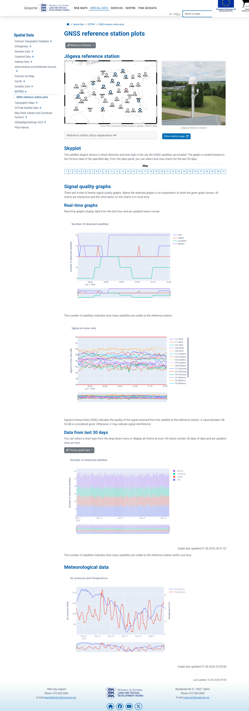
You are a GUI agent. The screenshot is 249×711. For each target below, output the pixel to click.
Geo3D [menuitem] (18, 81)
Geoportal (30, 8)
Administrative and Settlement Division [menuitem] (35, 66)
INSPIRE (131, 8)
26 (195, 171)
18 (150, 171)
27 (201, 171)
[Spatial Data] (78, 24)
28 (206, 171)
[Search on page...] (200, 14)
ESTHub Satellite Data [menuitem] (26, 107)
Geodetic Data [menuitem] (22, 86)
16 (139, 171)
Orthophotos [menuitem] (21, 46)
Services (117, 8)
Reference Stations (79, 45)
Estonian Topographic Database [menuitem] (32, 41)
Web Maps (81, 8)
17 (145, 171)
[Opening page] (68, 24)
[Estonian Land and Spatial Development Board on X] (138, 706)
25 (190, 171)
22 (173, 171)
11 (111, 171)
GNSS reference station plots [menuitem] (32, 97)
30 (218, 171)
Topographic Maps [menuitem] (25, 102)
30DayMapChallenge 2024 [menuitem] (29, 122)
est (170, 14)
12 (117, 171)
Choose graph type (78, 450)
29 (212, 171)
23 (178, 171)
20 (162, 171)
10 (105, 171)
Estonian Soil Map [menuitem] (24, 76)
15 (133, 171)
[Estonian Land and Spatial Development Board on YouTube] (129, 706)
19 (156, 171)
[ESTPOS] (91, 24)
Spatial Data (99, 8)
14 (128, 171)
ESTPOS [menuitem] (19, 91)
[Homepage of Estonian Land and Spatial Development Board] (110, 706)
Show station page (174, 136)
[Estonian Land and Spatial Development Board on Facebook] (119, 706)
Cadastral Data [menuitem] (23, 56)
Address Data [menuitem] (22, 61)
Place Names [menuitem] (22, 127)
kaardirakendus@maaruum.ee (60, 697)
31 (223, 171)
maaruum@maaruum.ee (196, 697)
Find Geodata (147, 8)
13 (122, 171)
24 (184, 171)
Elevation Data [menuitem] (22, 51)
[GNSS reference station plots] (111, 24)
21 (167, 171)
